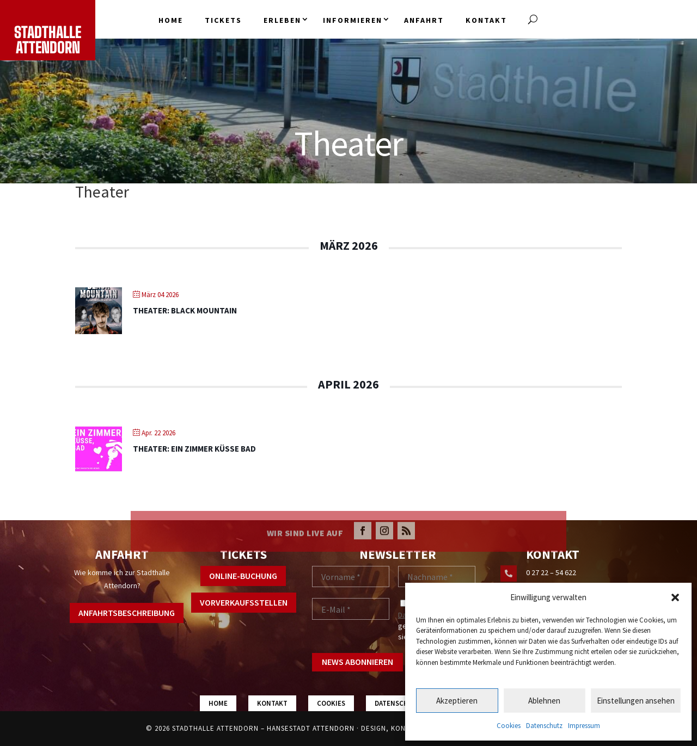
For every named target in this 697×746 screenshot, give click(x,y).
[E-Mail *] (350, 609)
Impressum (584, 725)
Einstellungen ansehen (636, 700)
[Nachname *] (436, 577)
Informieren (352, 20)
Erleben (282, 20)
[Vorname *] (350, 577)
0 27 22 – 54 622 (551, 572)
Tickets (223, 20)
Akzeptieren (457, 700)
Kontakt (486, 20)
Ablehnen (544, 700)
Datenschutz (544, 725)
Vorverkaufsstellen (244, 602)
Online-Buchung (243, 575)
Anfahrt (424, 20)
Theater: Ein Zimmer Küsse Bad (194, 448)
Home (170, 20)
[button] (675, 597)
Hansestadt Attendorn (310, 728)
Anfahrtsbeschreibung (126, 612)
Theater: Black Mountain (185, 310)
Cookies (509, 725)
